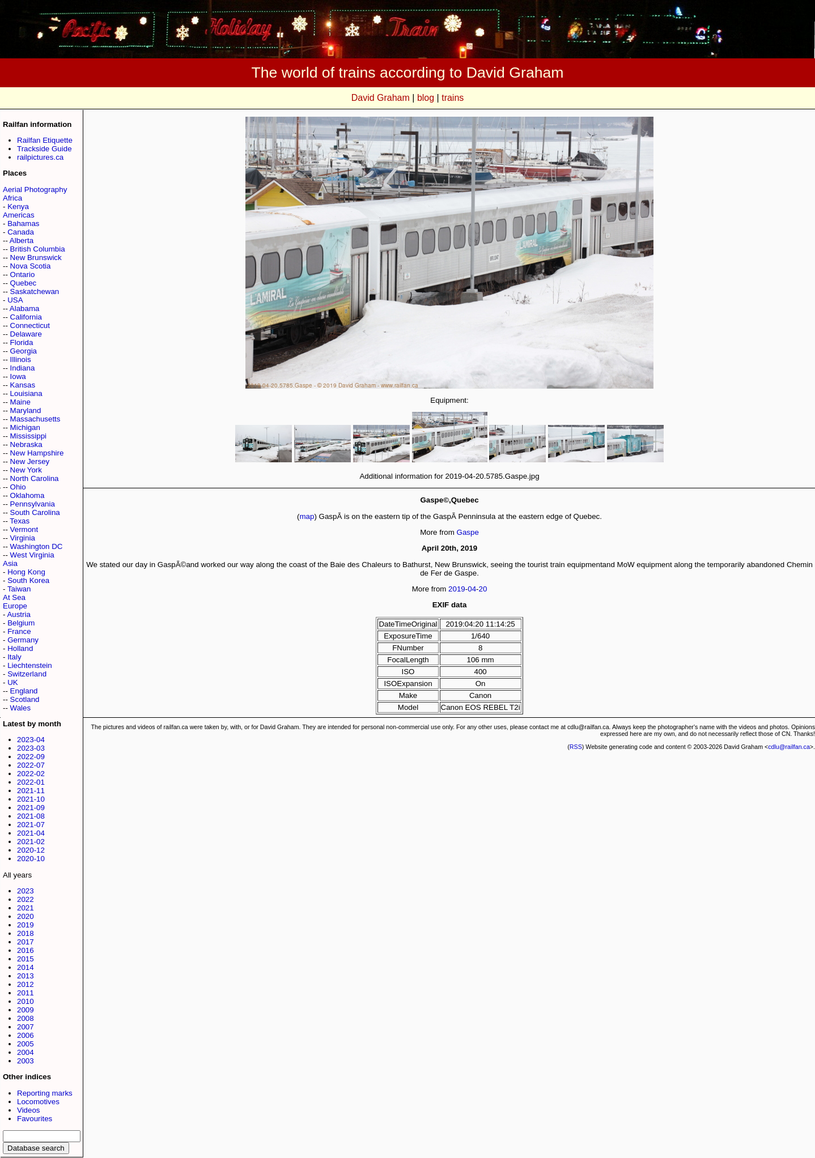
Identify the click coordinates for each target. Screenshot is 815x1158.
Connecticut (30, 325)
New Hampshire (37, 453)
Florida (21, 342)
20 (483, 589)
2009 (25, 1010)
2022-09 (31, 756)
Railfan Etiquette (45, 140)
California (26, 317)
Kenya (18, 206)
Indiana (22, 368)
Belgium (21, 623)
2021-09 (31, 807)
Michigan (25, 427)
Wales (20, 708)
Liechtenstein (29, 665)
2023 (25, 891)
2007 (25, 1027)
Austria (18, 614)
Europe (15, 606)
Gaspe (468, 532)
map (306, 516)
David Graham (380, 98)
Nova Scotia (30, 266)
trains (453, 98)
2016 (25, 950)
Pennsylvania (32, 504)
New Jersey (30, 461)
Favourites (34, 1118)
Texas (19, 521)
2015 (25, 959)
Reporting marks (45, 1093)
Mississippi (28, 436)
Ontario (22, 274)
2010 (25, 1001)
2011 (25, 993)
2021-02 (31, 841)
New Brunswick (36, 257)
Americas (19, 215)
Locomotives (38, 1101)
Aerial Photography (35, 189)
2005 (25, 1044)
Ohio (18, 487)
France (19, 631)
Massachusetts (35, 419)
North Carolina (34, 478)
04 (472, 589)
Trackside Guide (44, 148)
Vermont (24, 529)
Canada (20, 232)
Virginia (22, 538)
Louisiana (26, 393)
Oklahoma (27, 495)
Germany (23, 640)
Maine (20, 402)
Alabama (25, 308)
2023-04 (31, 739)
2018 (25, 933)
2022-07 (31, 765)
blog (425, 98)
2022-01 (31, 782)
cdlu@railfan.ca (789, 746)
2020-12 (31, 850)
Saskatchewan (35, 291)
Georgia (23, 351)
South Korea (28, 580)
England (24, 691)
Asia (10, 563)
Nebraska (26, 444)
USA (15, 300)
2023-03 (31, 748)
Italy (14, 657)
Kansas (22, 385)
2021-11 (31, 790)
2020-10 (31, 858)
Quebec (23, 283)
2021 (25, 908)
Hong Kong (26, 572)
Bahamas (23, 223)
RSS (576, 746)
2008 (25, 1018)
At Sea (14, 597)
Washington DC (36, 546)
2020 (25, 916)
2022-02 (31, 773)
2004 (25, 1052)
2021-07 (31, 824)
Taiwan (19, 589)
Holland (20, 648)
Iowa (18, 376)
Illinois (20, 359)
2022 (25, 899)
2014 (25, 967)
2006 (25, 1035)
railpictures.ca (40, 157)
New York (26, 470)
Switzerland (26, 674)
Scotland (25, 699)
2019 (25, 925)
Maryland (25, 410)
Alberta (21, 240)
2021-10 (31, 799)
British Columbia (37, 249)
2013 (25, 976)
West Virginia (32, 555)
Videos (28, 1110)
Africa (12, 198)
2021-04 (31, 833)
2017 (25, 942)
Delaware (26, 334)
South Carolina (35, 512)
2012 (25, 984)
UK (12, 682)
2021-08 (31, 816)
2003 (25, 1061)
